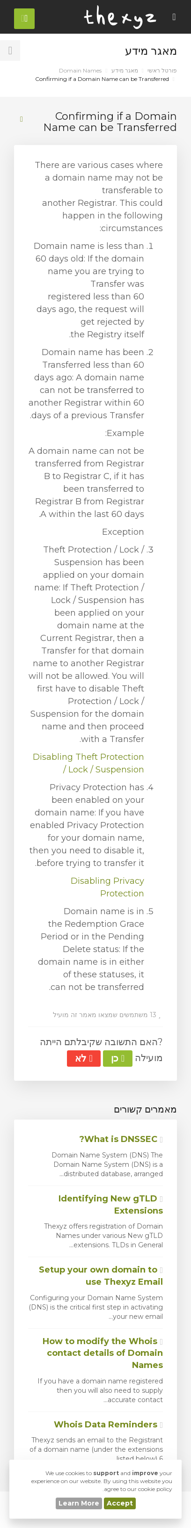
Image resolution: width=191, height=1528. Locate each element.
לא (83, 1058)
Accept (120, 1503)
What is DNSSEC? (121, 1139)
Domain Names (80, 70)
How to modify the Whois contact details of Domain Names (103, 1353)
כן (118, 1058)
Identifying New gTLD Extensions (111, 1204)
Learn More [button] (79, 1503)
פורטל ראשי (162, 70)
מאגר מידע (124, 70)
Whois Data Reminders (108, 1424)
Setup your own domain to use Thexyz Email (101, 1276)
